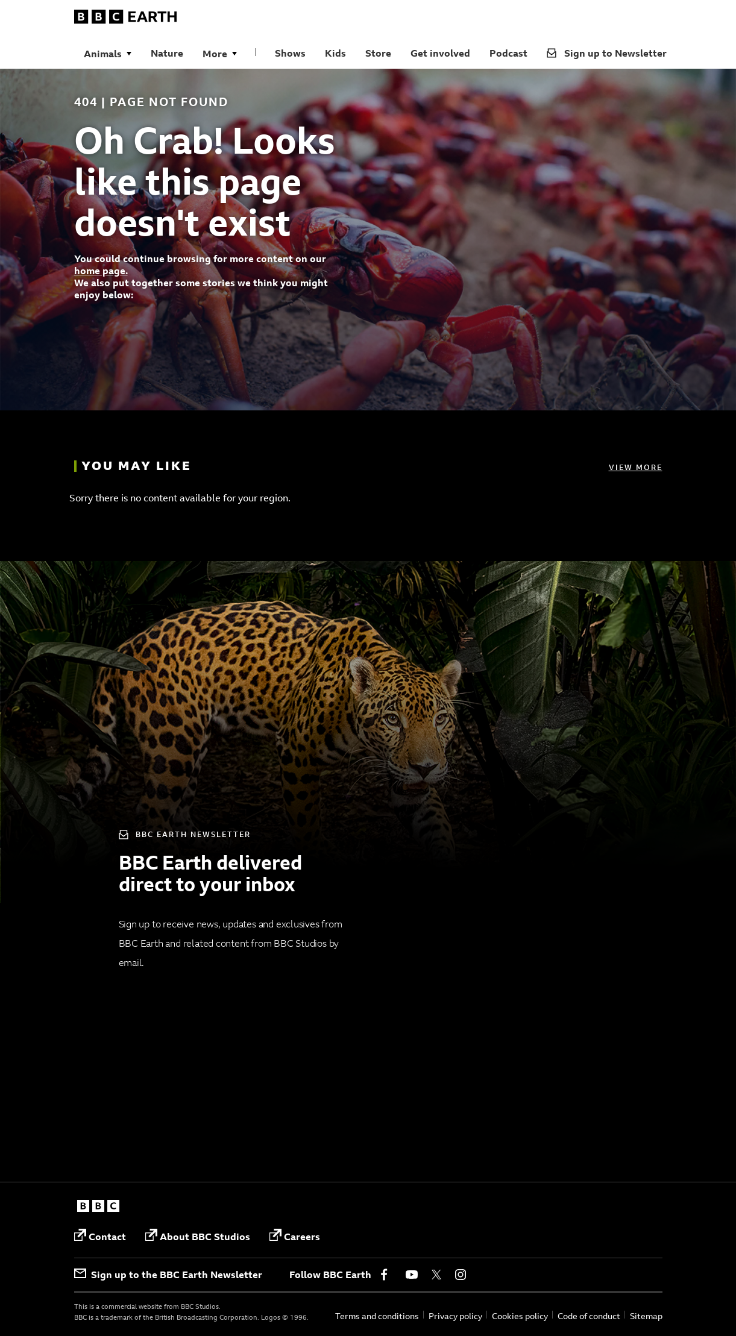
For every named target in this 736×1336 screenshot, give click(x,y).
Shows (290, 53)
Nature (167, 53)
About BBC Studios (197, 1236)
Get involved (440, 53)
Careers (294, 1236)
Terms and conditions (377, 1316)
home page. (101, 271)
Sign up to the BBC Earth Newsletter (168, 1275)
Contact (100, 1236)
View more (635, 467)
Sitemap (646, 1316)
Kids (335, 53)
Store (378, 53)
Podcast (508, 53)
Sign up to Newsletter (607, 53)
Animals (103, 54)
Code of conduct (589, 1316)
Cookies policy (520, 1316)
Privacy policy (455, 1316)
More (215, 54)
